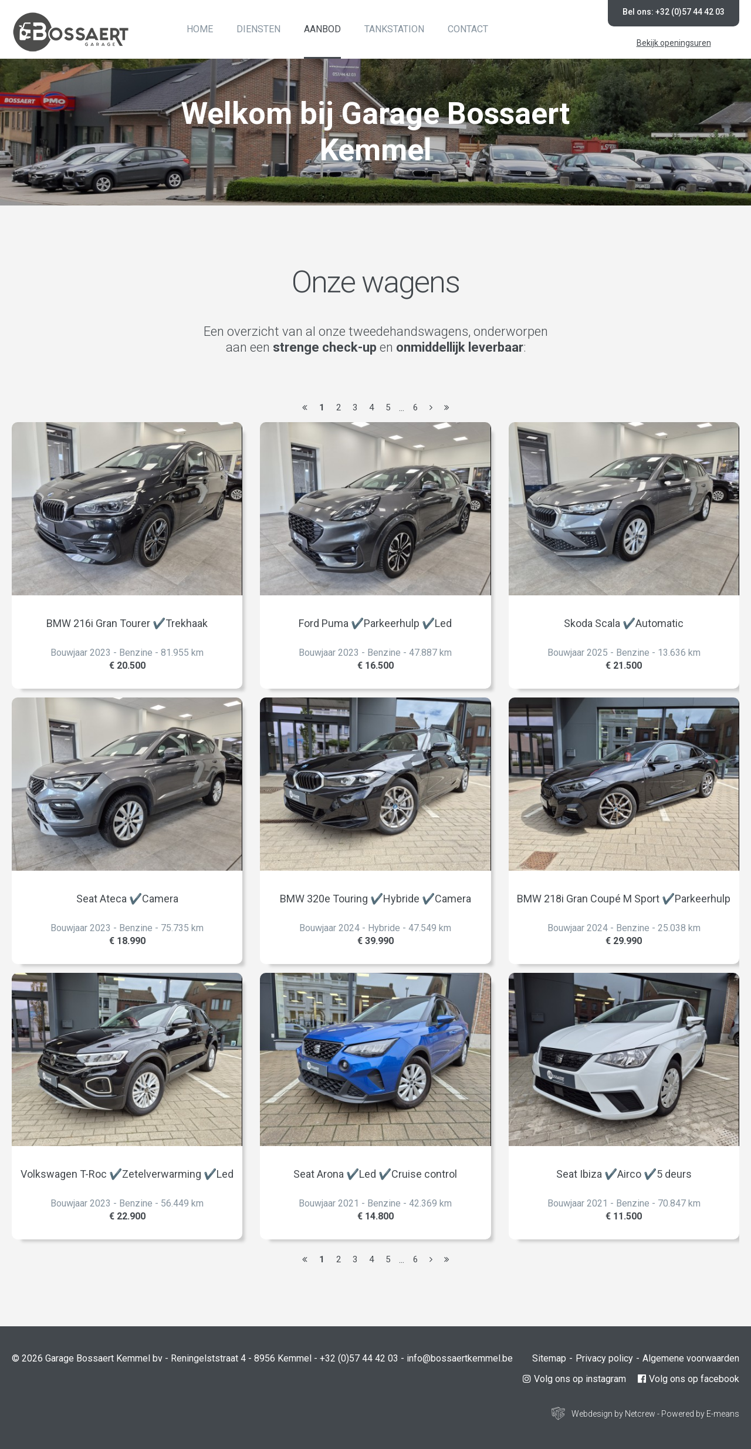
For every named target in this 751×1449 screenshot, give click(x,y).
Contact (468, 29)
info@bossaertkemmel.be (460, 1358)
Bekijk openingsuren (674, 43)
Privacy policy (604, 1358)
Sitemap (549, 1358)
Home (200, 29)
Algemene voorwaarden (690, 1358)
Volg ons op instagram (574, 1378)
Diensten (258, 29)
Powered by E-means (700, 1413)
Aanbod (322, 29)
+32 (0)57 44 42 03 (359, 1358)
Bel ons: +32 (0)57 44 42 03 (674, 11)
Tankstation (394, 29)
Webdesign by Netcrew (613, 1413)
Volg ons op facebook (688, 1378)
